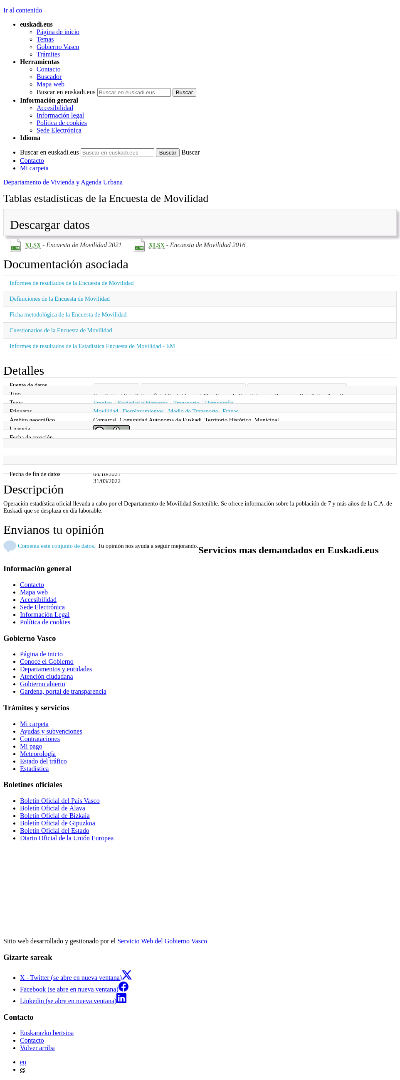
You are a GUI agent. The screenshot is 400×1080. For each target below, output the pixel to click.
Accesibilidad (55, 107)
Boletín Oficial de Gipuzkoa (57, 823)
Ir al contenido (22, 10)
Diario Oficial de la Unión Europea (67, 838)
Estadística (34, 768)
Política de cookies (62, 122)
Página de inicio (58, 31)
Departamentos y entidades (56, 669)
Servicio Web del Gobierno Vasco (162, 941)
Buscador (49, 76)
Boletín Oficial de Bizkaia (55, 815)
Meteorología (38, 753)
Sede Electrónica (59, 130)
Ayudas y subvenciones (51, 731)
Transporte (186, 403)
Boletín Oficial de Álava (52, 808)
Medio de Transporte (193, 411)
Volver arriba (37, 1047)
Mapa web (50, 84)
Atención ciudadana (46, 676)
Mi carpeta (34, 168)
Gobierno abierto (42, 683)
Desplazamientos (143, 411)
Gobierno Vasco (58, 46)
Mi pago (31, 746)
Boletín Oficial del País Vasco (60, 800)
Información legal (60, 115)
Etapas (230, 411)
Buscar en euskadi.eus (66, 92)
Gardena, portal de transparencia (63, 691)
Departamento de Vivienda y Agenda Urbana (63, 182)
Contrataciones (40, 738)
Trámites (48, 54)
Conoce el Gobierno (47, 661)
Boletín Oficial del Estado (54, 830)
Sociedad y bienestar (142, 403)
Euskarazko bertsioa (47, 1032)
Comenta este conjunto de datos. (57, 545)
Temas (45, 39)
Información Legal (45, 614)
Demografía (219, 403)
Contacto (49, 69)
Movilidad (105, 411)
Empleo (102, 403)
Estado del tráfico (43, 761)
